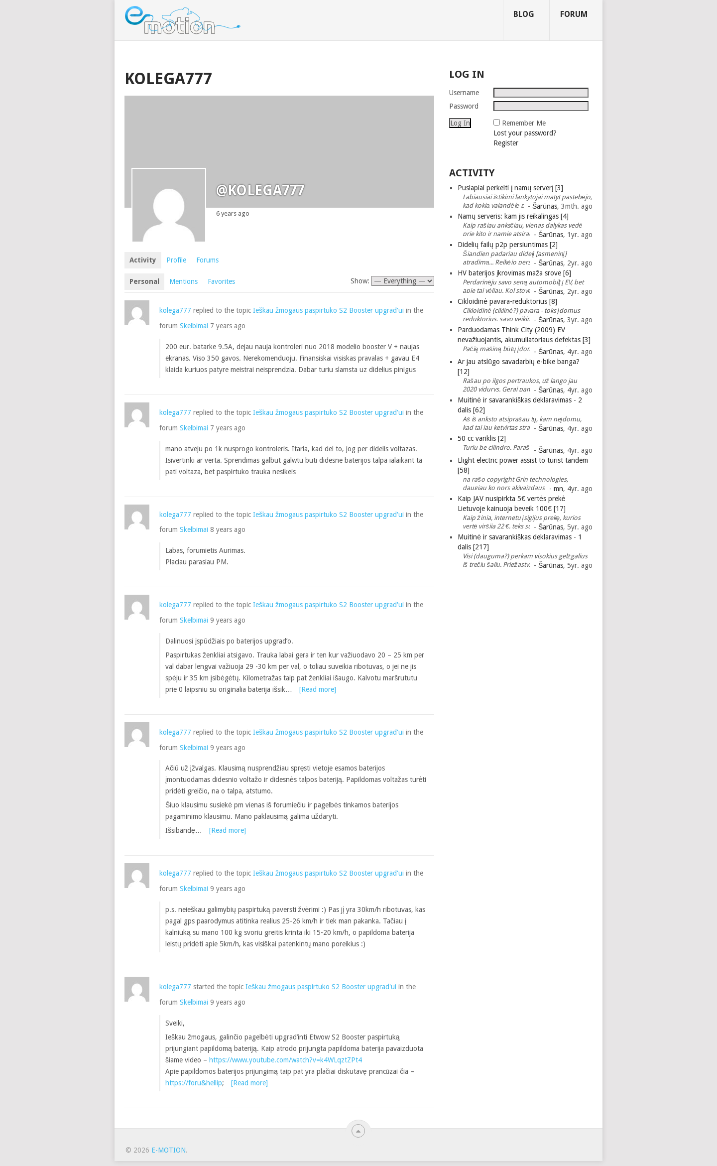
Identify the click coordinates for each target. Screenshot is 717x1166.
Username (464, 93)
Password (463, 106)
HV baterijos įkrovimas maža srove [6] (514, 273)
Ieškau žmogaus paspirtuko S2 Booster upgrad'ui (328, 310)
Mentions (183, 281)
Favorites (221, 281)
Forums (207, 260)
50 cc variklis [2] (482, 438)
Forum (574, 14)
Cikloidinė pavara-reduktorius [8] (507, 301)
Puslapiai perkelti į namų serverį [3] (510, 188)
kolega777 (175, 310)
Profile (176, 260)
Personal (144, 281)
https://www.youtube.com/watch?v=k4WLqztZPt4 (285, 1060)
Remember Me (524, 123)
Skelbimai (194, 326)
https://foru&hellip (193, 1083)
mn (558, 489)
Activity (142, 260)
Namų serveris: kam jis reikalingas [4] (513, 216)
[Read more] (317, 689)
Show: (360, 281)
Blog (523, 14)
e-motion (168, 1150)
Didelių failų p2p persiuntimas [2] (508, 245)
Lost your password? (525, 133)
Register (505, 143)
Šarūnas (544, 206)
